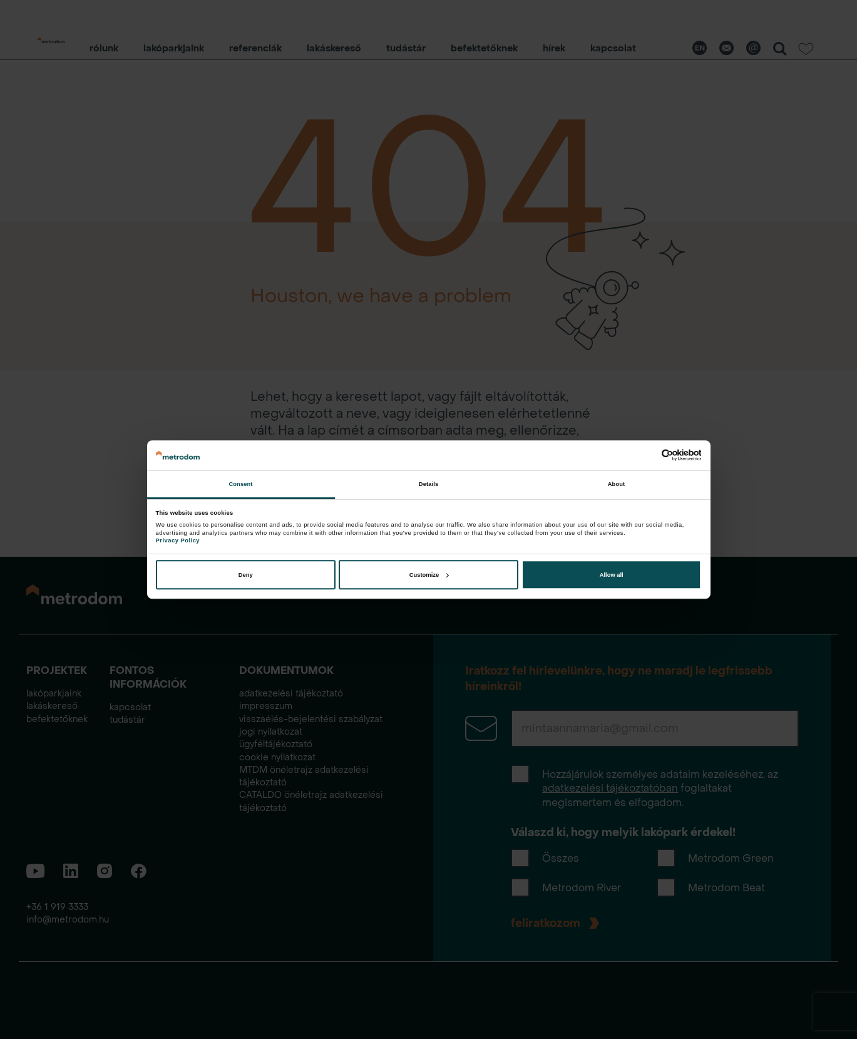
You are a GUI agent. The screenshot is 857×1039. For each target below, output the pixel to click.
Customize (428, 575)
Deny (246, 575)
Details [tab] (428, 484)
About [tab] (616, 484)
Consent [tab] (240, 484)
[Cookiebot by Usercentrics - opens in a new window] (646, 455)
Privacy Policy (178, 540)
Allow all (612, 575)
